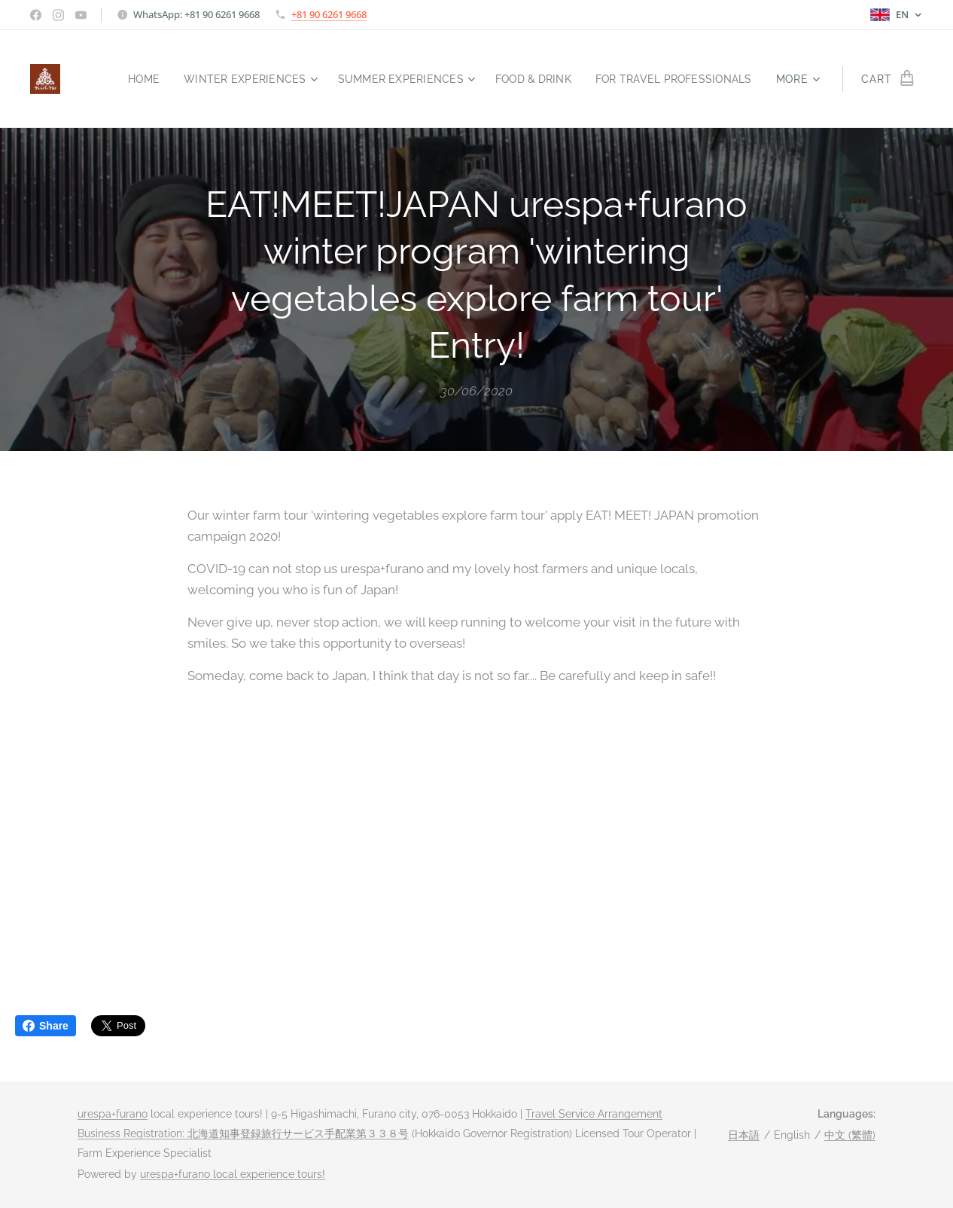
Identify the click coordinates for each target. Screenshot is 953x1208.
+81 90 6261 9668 (329, 14)
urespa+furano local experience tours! (232, 1174)
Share (46, 1026)
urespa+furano (113, 1114)
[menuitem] (122, 79)
